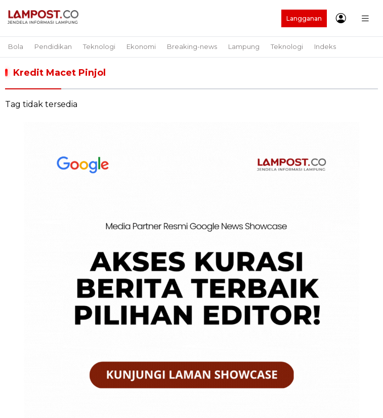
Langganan (304, 18)
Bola (15, 46)
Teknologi (99, 46)
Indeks (325, 46)
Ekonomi (141, 46)
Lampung (244, 46)
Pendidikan (53, 46)
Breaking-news (192, 46)
